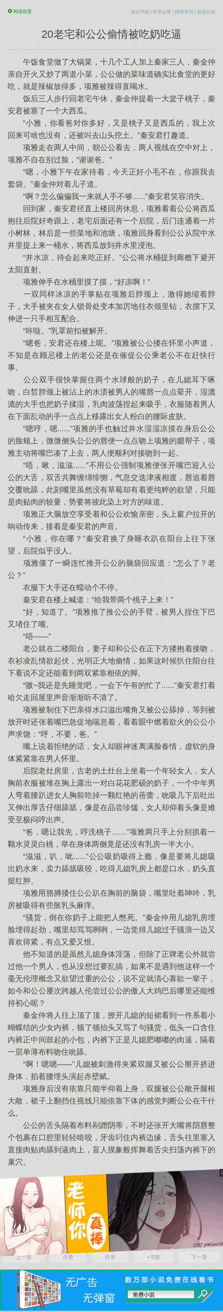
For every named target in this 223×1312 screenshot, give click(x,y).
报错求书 (184, 12)
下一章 (199, 1257)
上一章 (24, 1257)
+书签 (153, 1257)
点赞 (68, 1257)
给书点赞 (162, 12)
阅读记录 (206, 12)
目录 (110, 1257)
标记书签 (140, 12)
